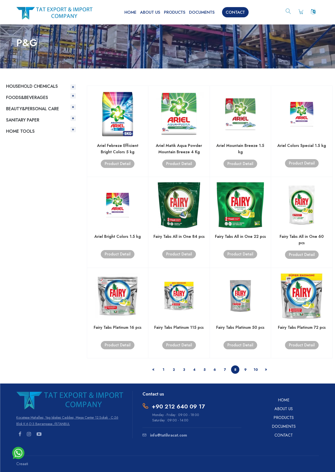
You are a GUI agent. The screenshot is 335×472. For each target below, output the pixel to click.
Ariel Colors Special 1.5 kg (301, 145)
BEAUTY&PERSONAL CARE (32, 109)
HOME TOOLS (20, 131)
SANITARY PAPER (22, 120)
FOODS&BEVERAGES (27, 97)
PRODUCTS (174, 12)
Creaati (22, 464)
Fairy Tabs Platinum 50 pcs (240, 327)
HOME (130, 12)
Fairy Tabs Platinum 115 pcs (179, 327)
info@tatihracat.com (164, 435)
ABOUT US (150, 12)
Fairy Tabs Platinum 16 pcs (118, 327)
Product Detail (118, 163)
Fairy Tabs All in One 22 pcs (240, 236)
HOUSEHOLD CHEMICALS (32, 86)
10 (256, 369)
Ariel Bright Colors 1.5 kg (117, 236)
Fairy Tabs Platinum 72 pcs (302, 327)
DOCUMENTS (202, 12)
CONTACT (235, 12)
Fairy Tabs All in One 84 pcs (179, 236)
